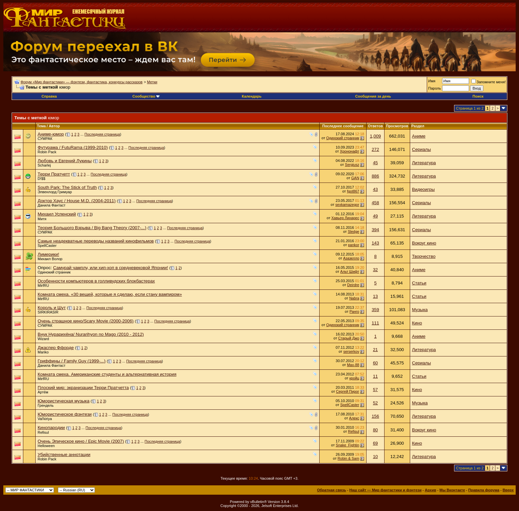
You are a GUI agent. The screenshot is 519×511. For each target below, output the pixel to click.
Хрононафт (349, 151)
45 (375, 162)
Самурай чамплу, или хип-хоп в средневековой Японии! (110, 267)
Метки (152, 82)
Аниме (418, 136)
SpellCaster (47, 246)
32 (375, 269)
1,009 (375, 136)
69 (375, 443)
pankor (353, 245)
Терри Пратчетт (54, 174)
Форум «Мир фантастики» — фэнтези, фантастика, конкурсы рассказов (81, 82)
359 (375, 309)
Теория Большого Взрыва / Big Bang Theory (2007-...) (92, 227)
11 (375, 376)
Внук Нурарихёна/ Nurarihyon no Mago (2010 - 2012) (91, 334)
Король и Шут (52, 307)
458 (375, 202)
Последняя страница (102, 134)
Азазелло (351, 258)
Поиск (477, 96)
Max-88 (353, 365)
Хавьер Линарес (345, 218)
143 (375, 243)
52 (375, 402)
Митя (42, 219)
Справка (49, 96)
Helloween (46, 446)
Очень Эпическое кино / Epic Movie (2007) (81, 441)
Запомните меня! (488, 82)
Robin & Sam (348, 458)
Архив (430, 490)
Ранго (354, 311)
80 (375, 429)
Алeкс (354, 418)
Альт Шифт (349, 271)
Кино (417, 322)
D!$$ (41, 179)
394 (375, 229)
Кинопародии (51, 427)
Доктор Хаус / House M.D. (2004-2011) (77, 200)
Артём (43, 392)
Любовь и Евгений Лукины (65, 160)
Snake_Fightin (347, 445)
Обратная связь (331, 490)
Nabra (354, 298)
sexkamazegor (347, 205)
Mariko (43, 352)
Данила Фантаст (52, 205)
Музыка (420, 309)
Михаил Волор (50, 259)
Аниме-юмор (51, 134)
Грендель (46, 405)
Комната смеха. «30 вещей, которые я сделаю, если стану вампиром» (110, 294)
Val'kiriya (45, 419)
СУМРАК (45, 139)
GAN (355, 178)
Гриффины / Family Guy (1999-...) (72, 360)
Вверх (508, 490)
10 (375, 456)
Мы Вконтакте (452, 490)
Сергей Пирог (347, 391)
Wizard (43, 339)
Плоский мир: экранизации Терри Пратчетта (83, 387)
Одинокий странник (342, 138)
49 (375, 216)
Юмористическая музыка (64, 400)
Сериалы (421, 149)
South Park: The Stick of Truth (67, 187)
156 (375, 416)
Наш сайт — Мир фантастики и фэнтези (385, 490)
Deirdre (353, 285)
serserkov (351, 351)
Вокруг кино (424, 243)
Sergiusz (352, 165)
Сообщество (146, 96)
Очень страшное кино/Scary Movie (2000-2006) (85, 320)
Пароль (434, 88)
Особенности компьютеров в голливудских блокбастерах (96, 280)
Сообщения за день (373, 96)
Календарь (251, 96)
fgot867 (353, 191)
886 (375, 176)
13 (375, 296)
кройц (354, 378)
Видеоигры (423, 189)
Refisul (43, 432)
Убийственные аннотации (64, 454)
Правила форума (483, 490)
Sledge (353, 232)
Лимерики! (48, 254)
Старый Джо (348, 338)
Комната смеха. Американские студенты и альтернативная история (107, 374)
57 (375, 389)
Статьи (419, 282)
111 (375, 322)
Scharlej (44, 165)
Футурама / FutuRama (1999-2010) (73, 147)
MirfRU (43, 285)
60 (375, 362)
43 (375, 189)
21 (375, 349)
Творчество (424, 256)
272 (375, 149)
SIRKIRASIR (48, 312)
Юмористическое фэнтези (65, 414)
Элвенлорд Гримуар (55, 192)
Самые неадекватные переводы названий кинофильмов (96, 241)
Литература (424, 162)
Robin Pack (47, 152)
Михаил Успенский (57, 214)
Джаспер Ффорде (56, 347)
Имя (431, 81)
